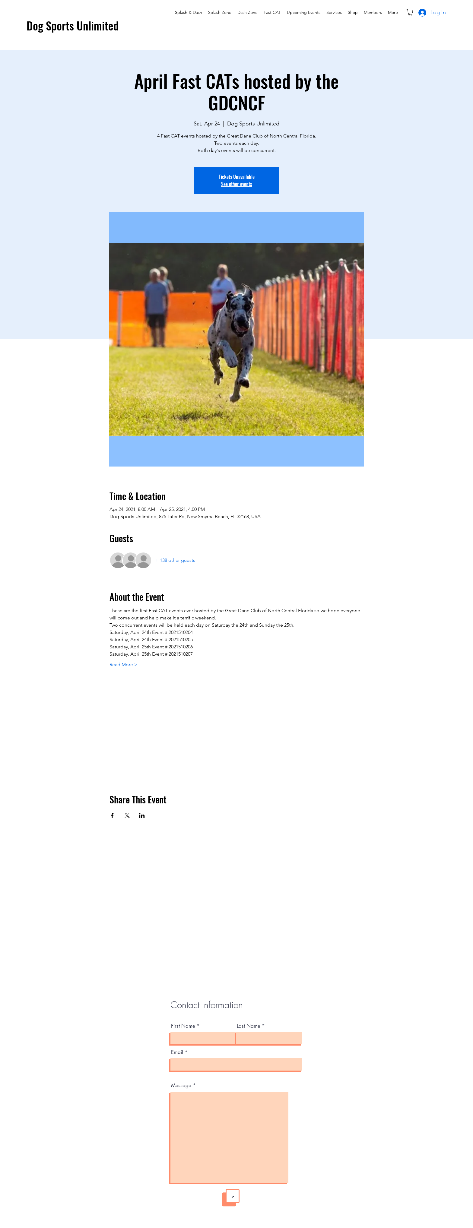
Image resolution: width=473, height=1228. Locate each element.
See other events (236, 184)
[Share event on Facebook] (112, 815)
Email (177, 1052)
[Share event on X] (127, 815)
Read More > (124, 664)
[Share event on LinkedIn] (142, 815)
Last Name (248, 1026)
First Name (183, 1026)
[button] (410, 12)
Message (181, 1085)
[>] (233, 1196)
